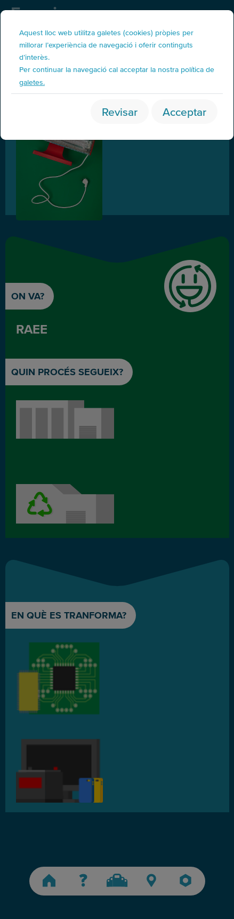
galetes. (32, 82)
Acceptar (184, 111)
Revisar (120, 111)
